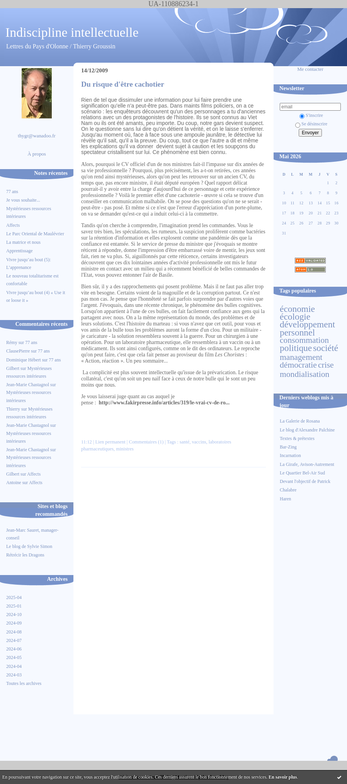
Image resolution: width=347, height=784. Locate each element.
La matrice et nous (23, 242)
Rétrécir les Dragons (25, 555)
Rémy (11, 342)
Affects (13, 225)
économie (297, 309)
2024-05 (14, 657)
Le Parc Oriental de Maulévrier (35, 233)
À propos (36, 154)
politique (296, 348)
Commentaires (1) (146, 442)
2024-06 (14, 649)
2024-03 (14, 675)
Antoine (13, 482)
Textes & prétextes (297, 438)
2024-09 (14, 623)
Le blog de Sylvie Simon (29, 546)
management (301, 357)
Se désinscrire (311, 124)
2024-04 (14, 666)
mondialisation (304, 374)
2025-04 (14, 597)
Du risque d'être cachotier (122, 84)
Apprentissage (19, 250)
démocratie (298, 365)
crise (326, 365)
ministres (125, 449)
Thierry (13, 409)
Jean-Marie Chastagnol (27, 384)
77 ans (12, 191)
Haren (285, 499)
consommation (304, 340)
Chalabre (288, 490)
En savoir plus (283, 777)
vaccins (199, 442)
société (325, 348)
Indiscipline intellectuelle (72, 32)
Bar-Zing (288, 447)
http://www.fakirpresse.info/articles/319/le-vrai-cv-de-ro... (164, 403)
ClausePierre (18, 351)
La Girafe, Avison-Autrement (307, 464)
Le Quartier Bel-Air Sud (302, 473)
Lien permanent (110, 442)
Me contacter (310, 69)
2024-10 (14, 614)
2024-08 (14, 632)
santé (185, 442)
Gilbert (12, 368)
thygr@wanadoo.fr (36, 136)
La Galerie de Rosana (300, 421)
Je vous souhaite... (23, 200)
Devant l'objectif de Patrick (305, 481)
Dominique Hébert (23, 360)
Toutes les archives (23, 683)
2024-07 (14, 640)
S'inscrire (311, 115)
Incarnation (290, 455)
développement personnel (307, 328)
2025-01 (14, 606)
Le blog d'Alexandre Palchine (307, 430)
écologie (295, 317)
